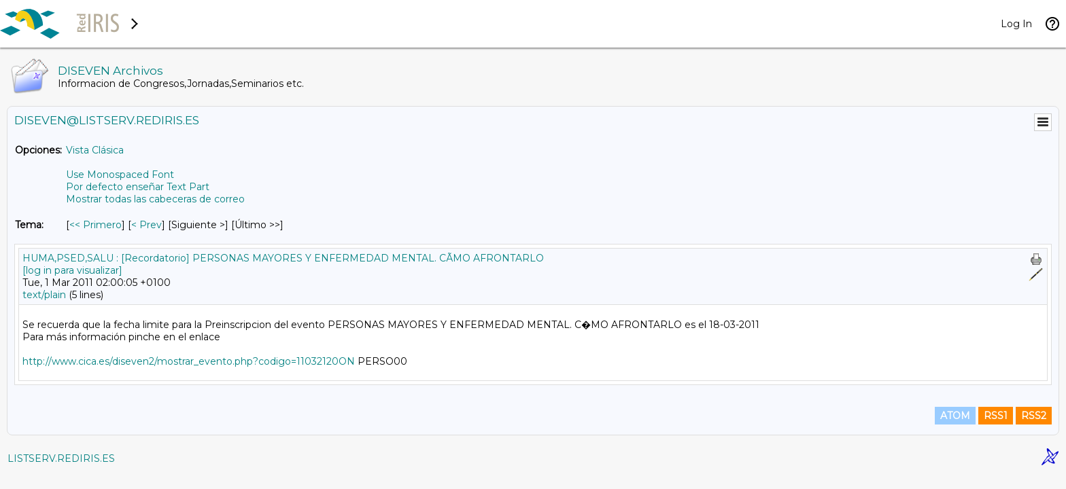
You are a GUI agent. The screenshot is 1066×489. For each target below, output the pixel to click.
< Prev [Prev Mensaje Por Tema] (146, 225)
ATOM (955, 416)
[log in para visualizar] (72, 270)
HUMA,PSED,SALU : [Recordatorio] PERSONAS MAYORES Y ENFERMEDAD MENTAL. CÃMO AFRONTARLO (283, 258)
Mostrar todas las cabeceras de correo (155, 199)
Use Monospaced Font (120, 174)
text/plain (44, 295)
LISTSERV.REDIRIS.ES (61, 458)
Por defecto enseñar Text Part (137, 187)
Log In (1016, 24)
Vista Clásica (95, 150)
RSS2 (1033, 416)
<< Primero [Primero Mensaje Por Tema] (95, 225)
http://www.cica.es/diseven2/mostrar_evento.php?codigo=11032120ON (188, 361)
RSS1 (996, 416)
